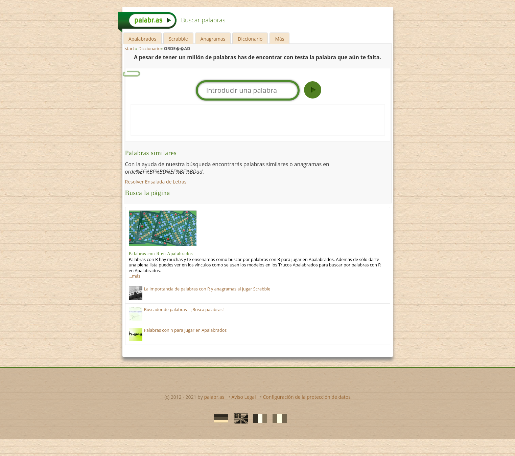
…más (134, 276)
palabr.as (214, 397)
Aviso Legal (243, 397)
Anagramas (213, 39)
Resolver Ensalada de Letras (156, 181)
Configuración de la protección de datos (307, 397)
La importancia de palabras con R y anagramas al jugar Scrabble (207, 289)
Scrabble (178, 39)
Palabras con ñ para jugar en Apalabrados (185, 330)
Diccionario (250, 39)
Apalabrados (142, 39)
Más (279, 39)
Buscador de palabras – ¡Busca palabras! (184, 309)
